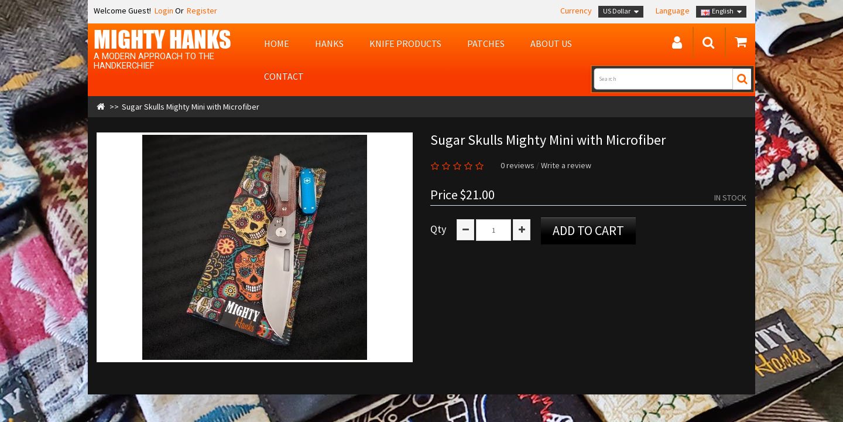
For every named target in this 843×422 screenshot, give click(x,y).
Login (163, 10)
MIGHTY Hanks (162, 39)
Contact (284, 76)
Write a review (566, 165)
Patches (486, 43)
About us (551, 43)
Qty (438, 229)
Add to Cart (588, 230)
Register (202, 10)
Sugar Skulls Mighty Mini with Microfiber (190, 106)
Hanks (329, 43)
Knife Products (405, 43)
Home (276, 43)
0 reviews (517, 165)
